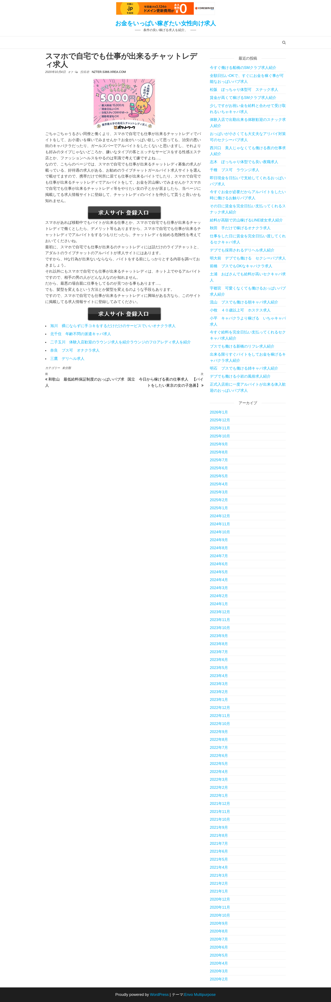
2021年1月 (219, 891)
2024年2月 (219, 596)
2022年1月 (219, 795)
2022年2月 (219, 787)
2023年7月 (219, 652)
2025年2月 (219, 500)
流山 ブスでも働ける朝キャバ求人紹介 (244, 302)
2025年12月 (220, 420)
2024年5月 (219, 572)
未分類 (66, 368)
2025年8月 (219, 452)
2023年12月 (220, 612)
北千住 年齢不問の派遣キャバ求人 (80, 334)
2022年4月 (219, 772)
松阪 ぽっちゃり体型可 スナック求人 (244, 89)
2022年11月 (220, 716)
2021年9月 (219, 827)
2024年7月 (219, 556)
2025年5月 (219, 476)
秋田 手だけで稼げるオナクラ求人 (240, 228)
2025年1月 (219, 508)
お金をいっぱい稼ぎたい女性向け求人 (165, 23)
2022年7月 (219, 747)
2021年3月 (219, 875)
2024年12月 (220, 516)
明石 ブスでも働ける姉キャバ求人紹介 (244, 368)
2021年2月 (219, 883)
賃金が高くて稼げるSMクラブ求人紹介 (243, 98)
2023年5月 (219, 668)
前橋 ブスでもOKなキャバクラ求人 (241, 266)
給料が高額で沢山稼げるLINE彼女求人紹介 (246, 220)
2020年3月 (219, 971)
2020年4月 (219, 963)
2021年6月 (219, 851)
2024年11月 (220, 524)
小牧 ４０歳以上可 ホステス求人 (240, 310)
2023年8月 (219, 644)
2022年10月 (220, 724)
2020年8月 (219, 931)
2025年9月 (219, 444)
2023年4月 (219, 676)
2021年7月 (219, 843)
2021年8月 (219, 835)
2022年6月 (219, 756)
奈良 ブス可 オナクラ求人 (75, 350)
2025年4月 (219, 484)
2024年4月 (219, 580)
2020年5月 (219, 955)
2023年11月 (220, 620)
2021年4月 (219, 867)
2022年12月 (220, 708)
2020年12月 (220, 899)
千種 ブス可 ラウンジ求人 (234, 170)
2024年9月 (219, 540)
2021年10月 (220, 819)
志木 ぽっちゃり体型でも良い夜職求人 (244, 162)
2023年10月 (220, 628)
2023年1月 (219, 700)
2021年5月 (219, 859)
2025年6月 (219, 468)
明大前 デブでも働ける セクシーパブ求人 (248, 258)
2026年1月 (219, 412)
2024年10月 (220, 532)
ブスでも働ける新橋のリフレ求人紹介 (242, 346)
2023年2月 (219, 692)
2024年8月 (219, 548)
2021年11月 (220, 812)
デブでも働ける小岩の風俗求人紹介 (240, 376)
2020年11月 (220, 907)
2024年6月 (219, 564)
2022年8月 (219, 739)
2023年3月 (219, 684)
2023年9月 (219, 636)
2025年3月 (219, 492)
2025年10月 (220, 436)
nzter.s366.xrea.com (109, 72)
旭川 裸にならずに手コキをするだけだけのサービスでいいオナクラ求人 (113, 326)
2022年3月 (219, 779)
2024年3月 (219, 588)
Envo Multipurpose (200, 994)
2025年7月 (219, 460)
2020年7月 (219, 939)
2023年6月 (219, 660)
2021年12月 (220, 803)
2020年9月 (219, 923)
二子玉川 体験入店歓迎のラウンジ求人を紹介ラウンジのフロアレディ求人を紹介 (120, 342)
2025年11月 (220, 428)
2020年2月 (219, 979)
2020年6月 (219, 947)
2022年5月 (219, 764)
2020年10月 (220, 915)
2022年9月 (219, 732)
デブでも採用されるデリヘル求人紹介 (242, 250)
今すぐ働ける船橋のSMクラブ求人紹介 (243, 68)
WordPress (159, 994)
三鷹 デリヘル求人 (67, 358)
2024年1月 (219, 604)
